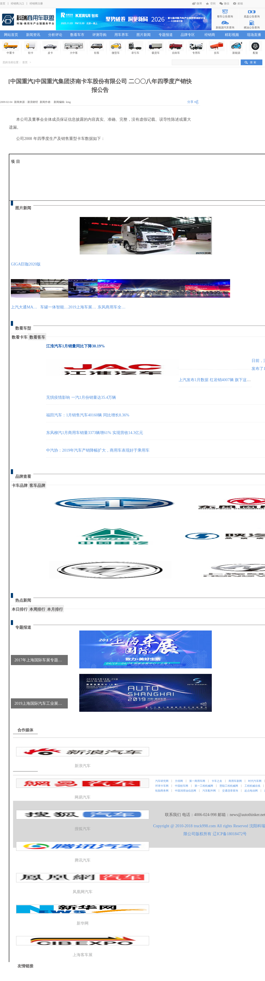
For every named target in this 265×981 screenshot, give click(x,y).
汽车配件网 (209, 790)
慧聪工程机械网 (229, 785)
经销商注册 (36, 3)
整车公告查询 (225, 16)
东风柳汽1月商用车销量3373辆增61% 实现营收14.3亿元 (94, 432)
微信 (226, 3)
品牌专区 (188, 35)
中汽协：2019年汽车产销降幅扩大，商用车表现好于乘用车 (98, 450)
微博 (199, 3)
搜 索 (253, 62)
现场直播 (254, 35)
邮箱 (240, 3)
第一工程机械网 (204, 785)
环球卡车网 (161, 785)
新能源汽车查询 (225, 27)
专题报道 (166, 35)
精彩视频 (232, 35)
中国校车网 (181, 785)
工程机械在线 (252, 785)
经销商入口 (17, 3)
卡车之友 (217, 781)
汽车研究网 (161, 781)
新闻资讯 (33, 35)
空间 (213, 3)
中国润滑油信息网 (185, 790)
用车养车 (121, 35)
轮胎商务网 (161, 790)
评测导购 (99, 35)
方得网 (179, 781)
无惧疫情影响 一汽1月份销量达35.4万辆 (81, 397)
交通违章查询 (230, 790)
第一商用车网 (197, 781)
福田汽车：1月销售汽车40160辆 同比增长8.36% (87, 415)
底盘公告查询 (252, 16)
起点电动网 (251, 790)
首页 (2, 3)
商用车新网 (235, 781)
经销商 (209, 35)
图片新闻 (143, 35)
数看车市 (77, 35)
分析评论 (55, 35)
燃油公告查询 (252, 27)
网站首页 (11, 35)
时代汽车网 (254, 781)
